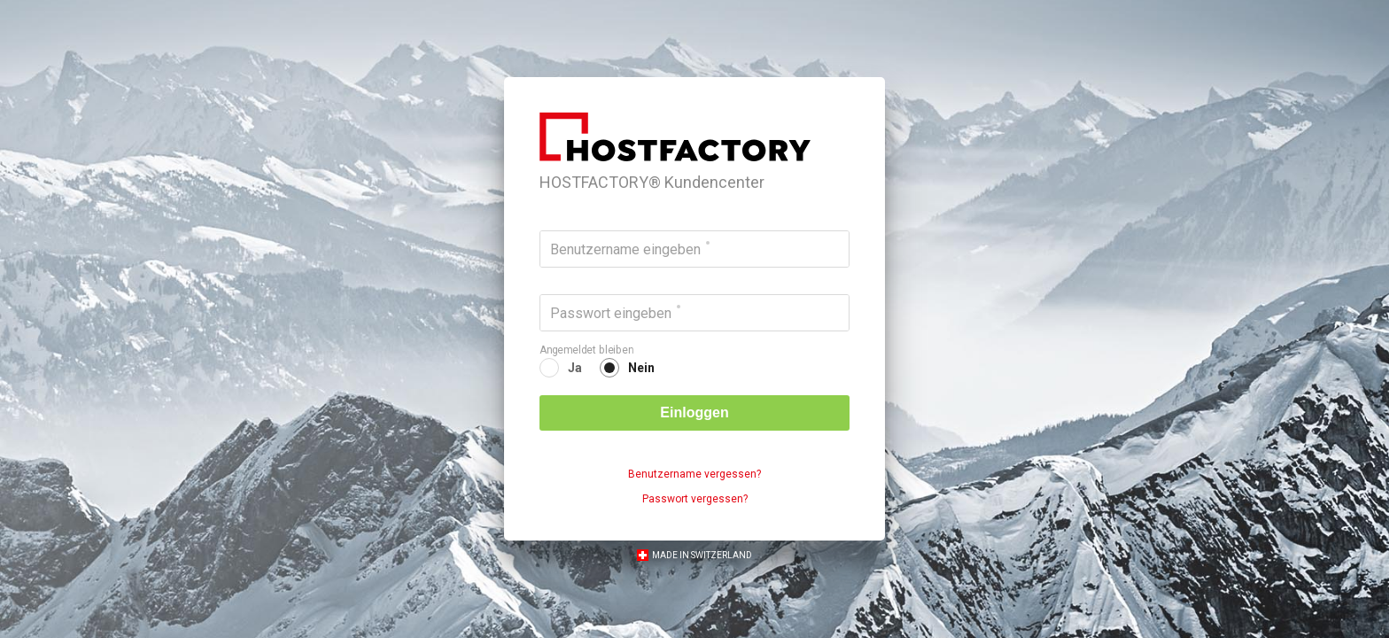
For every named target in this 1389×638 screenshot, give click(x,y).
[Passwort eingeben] (694, 313)
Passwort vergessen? (695, 499)
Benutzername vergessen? (694, 474)
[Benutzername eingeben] (694, 249)
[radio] (560, 367)
